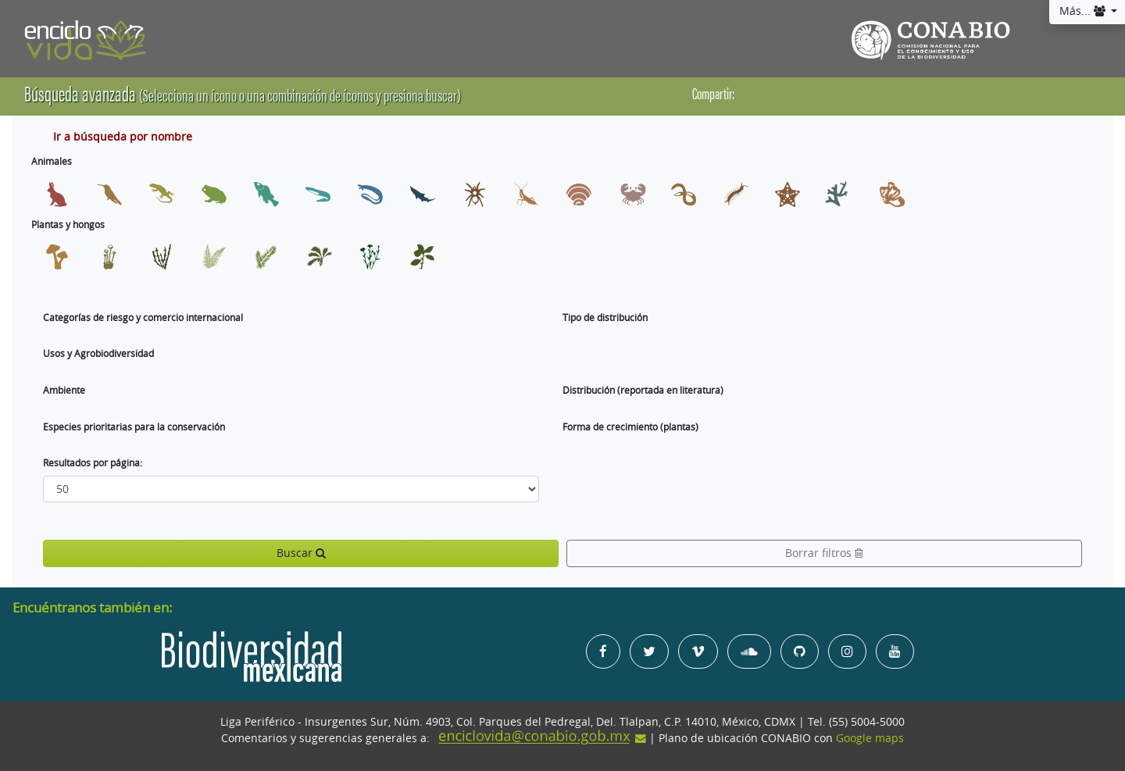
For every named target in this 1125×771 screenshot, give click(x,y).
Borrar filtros (824, 553)
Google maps (870, 738)
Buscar (301, 553)
